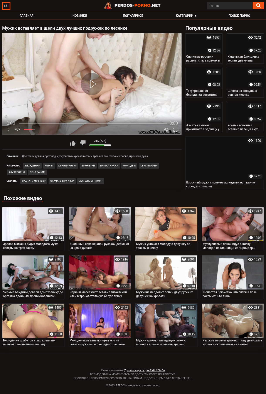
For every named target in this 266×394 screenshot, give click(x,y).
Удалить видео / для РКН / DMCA (144, 370)
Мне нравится (73, 143)
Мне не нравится (82, 143)
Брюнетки (88, 165)
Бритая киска (109, 165)
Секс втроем (148, 165)
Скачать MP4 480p (62, 181)
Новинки (79, 15)
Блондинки (32, 165)
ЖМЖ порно (17, 172)
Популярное (133, 15)
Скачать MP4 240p (90, 181)
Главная (27, 15)
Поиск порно (239, 15)
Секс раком (37, 172)
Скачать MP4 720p (33, 181)
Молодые (129, 165)
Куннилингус (67, 165)
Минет (49, 165)
